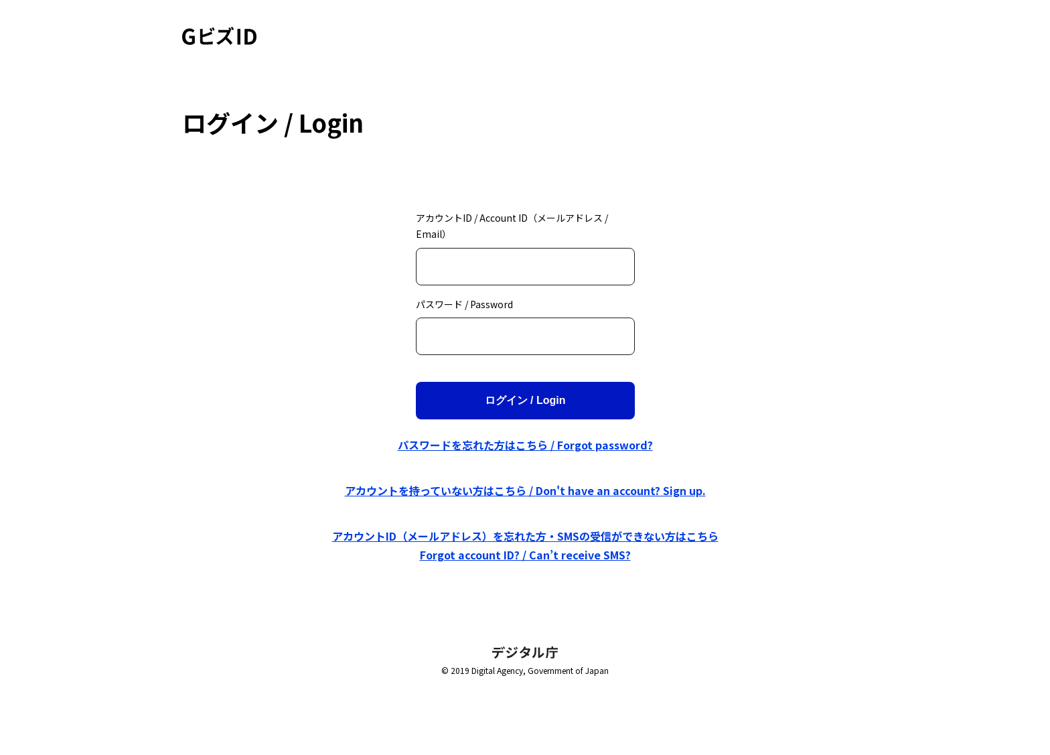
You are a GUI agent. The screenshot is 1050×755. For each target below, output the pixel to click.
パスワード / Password (464, 304)
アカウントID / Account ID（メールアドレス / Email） (512, 226)
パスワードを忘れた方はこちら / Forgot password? (525, 445)
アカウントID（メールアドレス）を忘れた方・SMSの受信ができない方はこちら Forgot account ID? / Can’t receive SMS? (525, 545)
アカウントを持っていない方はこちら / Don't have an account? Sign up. (525, 490)
